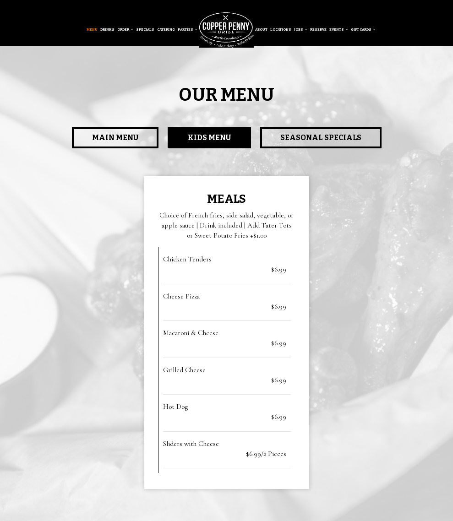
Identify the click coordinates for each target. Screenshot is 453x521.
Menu (92, 29)
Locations (280, 29)
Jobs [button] (300, 29)
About (261, 29)
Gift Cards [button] (363, 29)
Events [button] (338, 29)
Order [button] (125, 29)
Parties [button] (187, 29)
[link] (226, 30)
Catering (166, 29)
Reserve (318, 29)
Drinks (107, 29)
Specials (145, 29)
